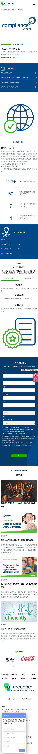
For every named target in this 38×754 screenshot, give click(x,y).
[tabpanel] (10, 659)
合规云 (14, 10)
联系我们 (14, 678)
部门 (4, 409)
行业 (23, 674)
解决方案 (14, 674)
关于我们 (5, 678)
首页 (9, 10)
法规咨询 (20, 10)
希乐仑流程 (4, 674)
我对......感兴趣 (7, 420)
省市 (4, 417)
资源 (33, 674)
